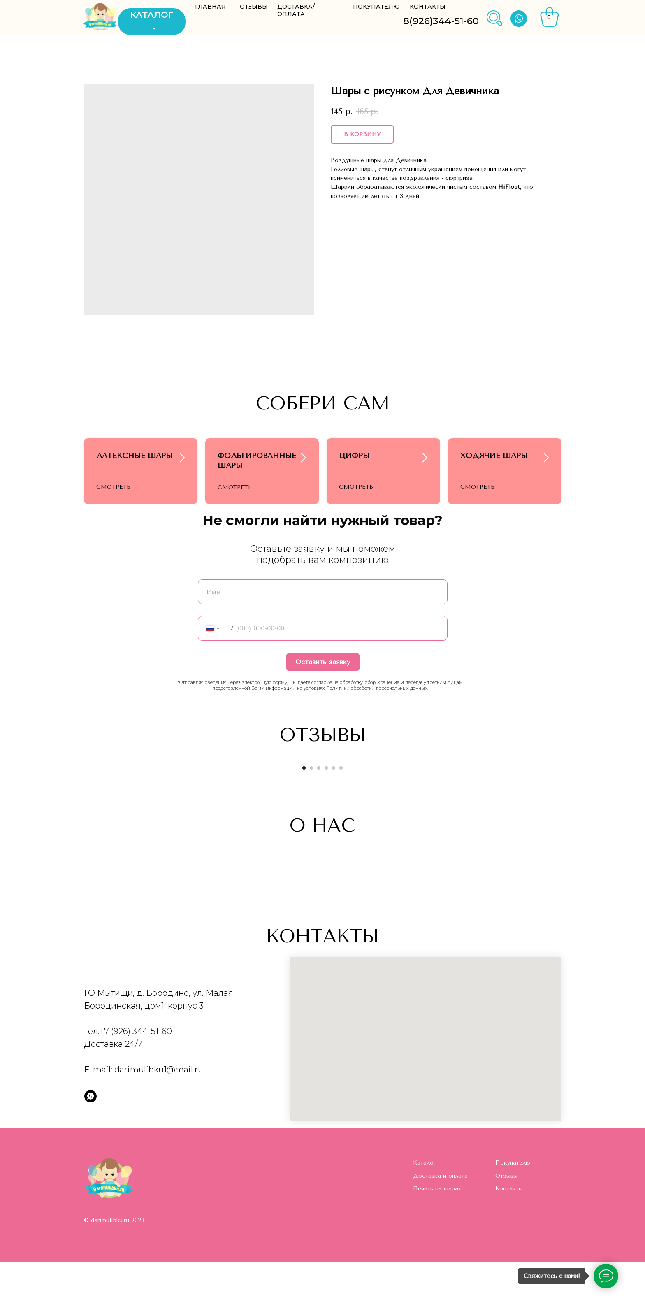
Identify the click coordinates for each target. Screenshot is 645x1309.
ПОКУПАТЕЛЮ (376, 6)
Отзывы (506, 1223)
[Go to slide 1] (304, 815)
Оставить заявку (322, 709)
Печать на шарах (437, 1235)
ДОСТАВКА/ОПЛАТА (296, 10)
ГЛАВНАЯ (210, 6)
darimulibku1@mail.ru (158, 1117)
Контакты (509, 1235)
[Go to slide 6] (341, 815)
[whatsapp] (90, 1143)
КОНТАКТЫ (427, 6)
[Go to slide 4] (326, 815)
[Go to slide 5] (333, 815)
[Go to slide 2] (311, 815)
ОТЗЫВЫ (254, 6)
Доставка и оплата (440, 1223)
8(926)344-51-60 (441, 21)
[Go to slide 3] (318, 815)
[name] (323, 639)
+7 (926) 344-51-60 (136, 1078)
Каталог (424, 1210)
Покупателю (512, 1210)
